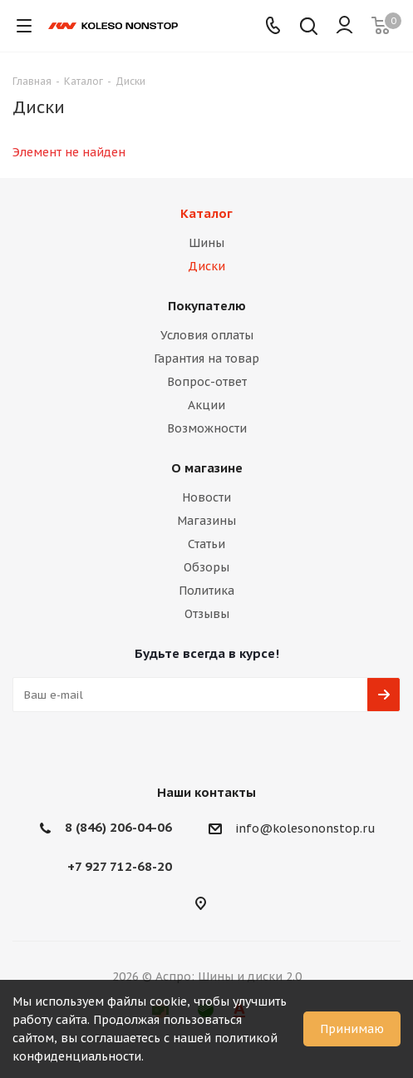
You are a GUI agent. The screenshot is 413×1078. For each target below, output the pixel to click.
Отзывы (206, 613)
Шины (206, 242)
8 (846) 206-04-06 (118, 827)
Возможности (207, 428)
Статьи (206, 544)
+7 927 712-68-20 (119, 866)
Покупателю (207, 306)
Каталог (206, 213)
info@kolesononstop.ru (305, 828)
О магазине (207, 468)
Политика (206, 590)
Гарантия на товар (206, 358)
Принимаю (352, 1028)
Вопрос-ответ (207, 381)
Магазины (206, 520)
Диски (206, 266)
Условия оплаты (206, 335)
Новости (206, 497)
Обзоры (206, 567)
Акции (206, 405)
